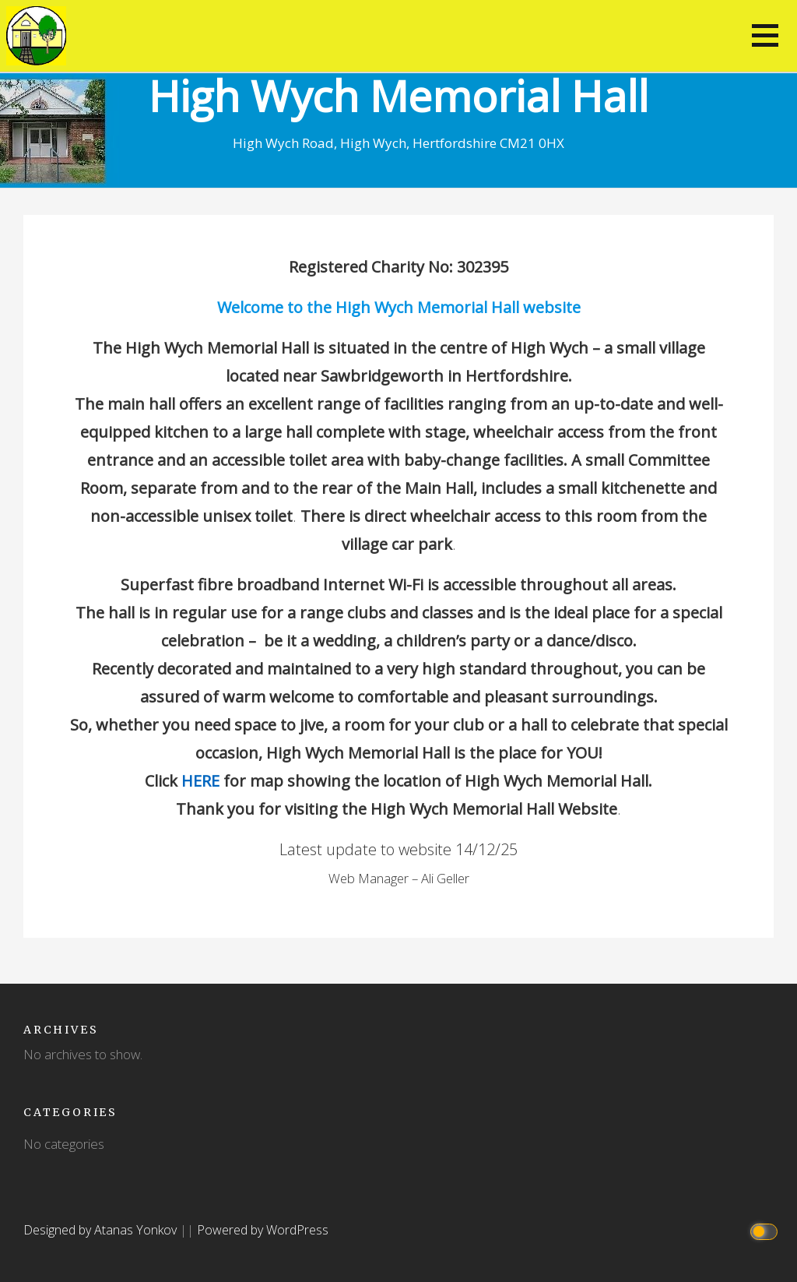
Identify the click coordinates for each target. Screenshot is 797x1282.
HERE (200, 780)
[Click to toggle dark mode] (766, 1230)
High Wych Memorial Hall (398, 95)
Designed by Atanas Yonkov (101, 1229)
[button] (765, 35)
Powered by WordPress (262, 1229)
